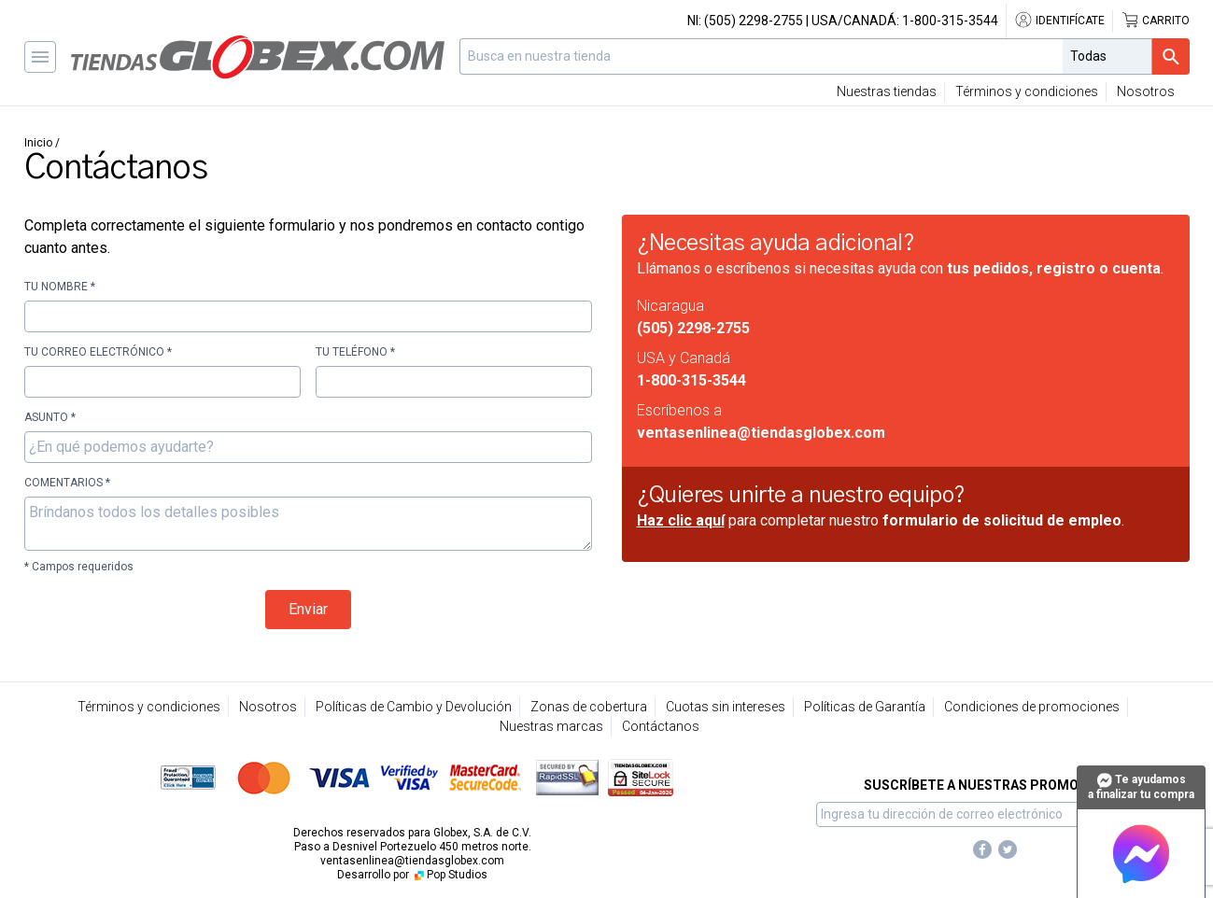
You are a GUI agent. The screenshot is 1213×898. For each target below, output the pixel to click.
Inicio (38, 142)
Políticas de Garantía (864, 706)
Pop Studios (449, 874)
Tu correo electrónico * (98, 351)
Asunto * (50, 417)
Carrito (1155, 20)
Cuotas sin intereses (725, 706)
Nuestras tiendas (887, 91)
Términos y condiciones (1026, 91)
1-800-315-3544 (950, 20)
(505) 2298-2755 (753, 20)
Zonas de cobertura (588, 706)
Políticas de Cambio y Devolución (414, 706)
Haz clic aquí (681, 520)
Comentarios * (67, 482)
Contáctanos (660, 726)
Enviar (308, 609)
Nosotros (1146, 91)
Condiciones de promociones (1032, 706)
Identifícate (1059, 20)
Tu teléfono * (355, 351)
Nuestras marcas (551, 726)
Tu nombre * (59, 286)
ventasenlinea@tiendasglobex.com (761, 433)
